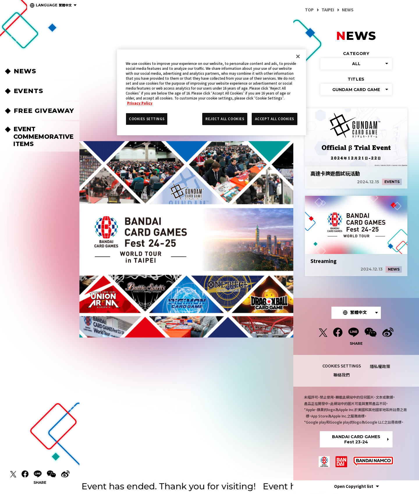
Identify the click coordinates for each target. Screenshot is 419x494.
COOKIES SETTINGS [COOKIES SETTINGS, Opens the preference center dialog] (146, 118)
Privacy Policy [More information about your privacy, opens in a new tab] (139, 103)
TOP (309, 10)
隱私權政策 (380, 368)
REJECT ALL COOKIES (224, 118)
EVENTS (28, 91)
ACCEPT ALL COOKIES (274, 118)
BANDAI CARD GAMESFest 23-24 (356, 441)
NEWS (25, 71)
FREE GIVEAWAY (44, 111)
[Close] (298, 56)
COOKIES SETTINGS (341, 367)
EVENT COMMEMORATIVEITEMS (43, 136)
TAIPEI (328, 10)
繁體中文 (54, 5)
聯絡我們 (341, 376)
